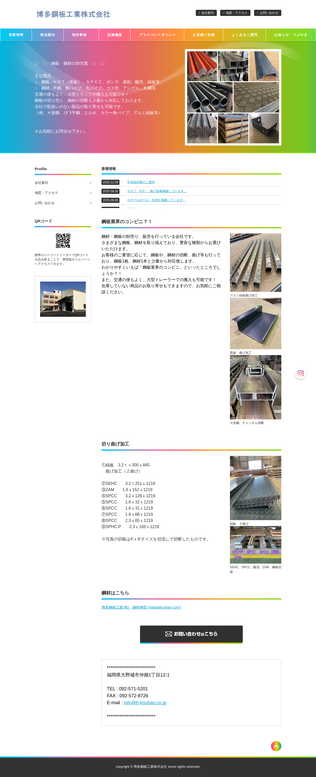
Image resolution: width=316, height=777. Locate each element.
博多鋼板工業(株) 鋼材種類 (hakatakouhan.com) (141, 607)
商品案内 (47, 35)
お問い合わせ (269, 13)
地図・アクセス (236, 13)
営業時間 (16, 35)
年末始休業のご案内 (141, 182)
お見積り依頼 (204, 35)
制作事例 (81, 35)
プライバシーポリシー (157, 35)
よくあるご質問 (244, 35)
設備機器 (114, 35)
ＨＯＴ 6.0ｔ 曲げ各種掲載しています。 (157, 191)
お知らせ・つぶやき (291, 35)
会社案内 (207, 13)
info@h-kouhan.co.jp (145, 702)
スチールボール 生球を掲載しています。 (156, 200)
